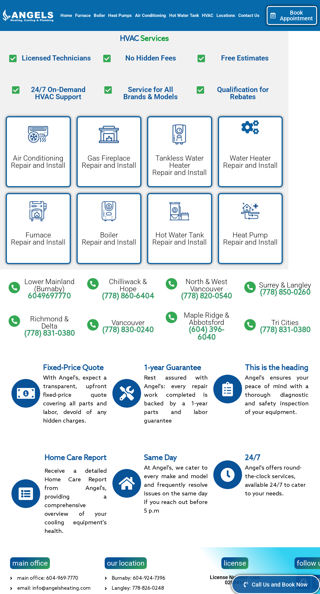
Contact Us (248, 15)
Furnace (83, 15)
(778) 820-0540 (206, 296)
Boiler (99, 15)
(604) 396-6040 (206, 334)
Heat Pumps (120, 15)
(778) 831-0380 (49, 334)
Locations (225, 15)
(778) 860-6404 (128, 296)
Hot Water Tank (184, 15)
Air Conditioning (150, 15)
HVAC (207, 15)
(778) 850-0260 (285, 293)
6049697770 (49, 296)
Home (66, 15)
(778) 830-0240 (128, 330)
